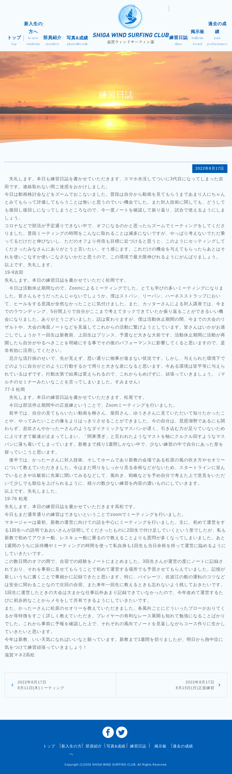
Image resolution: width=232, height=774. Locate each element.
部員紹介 (52, 41)
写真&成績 (77, 41)
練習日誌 (178, 41)
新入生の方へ (33, 34)
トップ (14, 41)
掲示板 (197, 38)
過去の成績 (217, 34)
